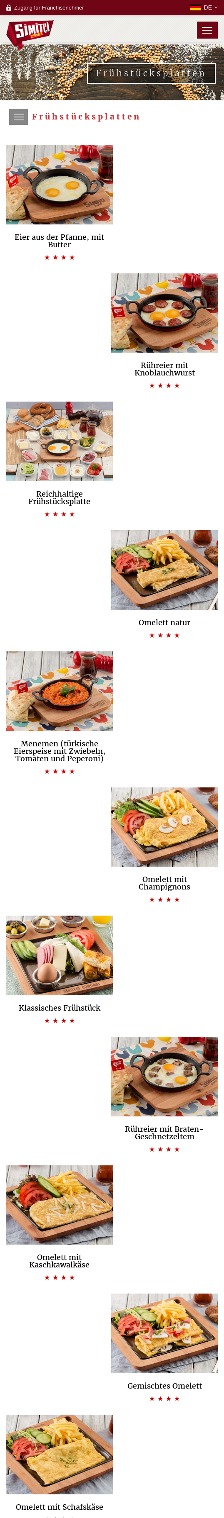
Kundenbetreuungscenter (112, 1432)
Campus (112, 1361)
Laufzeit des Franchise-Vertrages (112, 1369)
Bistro (112, 1353)
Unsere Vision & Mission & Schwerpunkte (112, 1265)
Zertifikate (112, 1307)
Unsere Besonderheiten (112, 1282)
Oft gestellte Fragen (112, 1386)
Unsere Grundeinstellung (112, 1273)
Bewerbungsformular (112, 1377)
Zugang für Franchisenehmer (49, 7)
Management (112, 1298)
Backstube (112, 1344)
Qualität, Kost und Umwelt (112, 1290)
